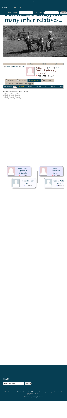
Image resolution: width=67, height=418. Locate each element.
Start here (17, 7)
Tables (61, 86)
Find (31, 64)
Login (23, 67)
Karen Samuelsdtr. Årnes (55, 170)
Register (52, 86)
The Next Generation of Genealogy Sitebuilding (31, 392)
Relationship (47, 80)
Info (56, 64)
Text (45, 86)
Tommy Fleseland (37, 397)
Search (15, 67)
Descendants (34, 80)
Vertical (38, 86)
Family (19, 84)
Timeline (10, 84)
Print (50, 68)
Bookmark (59, 68)
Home (4, 7)
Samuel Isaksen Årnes (28, 182)
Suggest (29, 84)
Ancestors (21, 80)
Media (44, 64)
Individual (10, 80)
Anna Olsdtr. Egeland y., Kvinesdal (23, 170)
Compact (30, 86)
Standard (21, 86)
